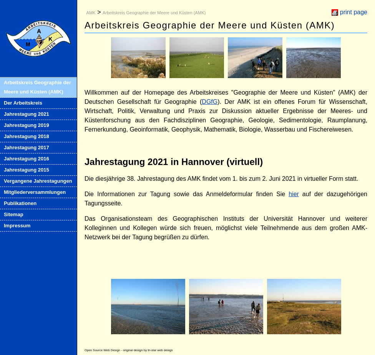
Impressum (17, 225)
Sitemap (13, 214)
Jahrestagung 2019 (26, 125)
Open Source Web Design (102, 350)
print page (353, 12)
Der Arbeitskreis (23, 103)
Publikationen (20, 203)
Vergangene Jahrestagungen (38, 181)
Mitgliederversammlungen (35, 192)
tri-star (152, 350)
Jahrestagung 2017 (26, 147)
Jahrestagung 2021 (26, 114)
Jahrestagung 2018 (26, 136)
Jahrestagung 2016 (26, 159)
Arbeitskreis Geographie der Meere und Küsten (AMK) (37, 87)
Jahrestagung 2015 (26, 170)
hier (294, 194)
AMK (90, 12)
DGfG (209, 101)
